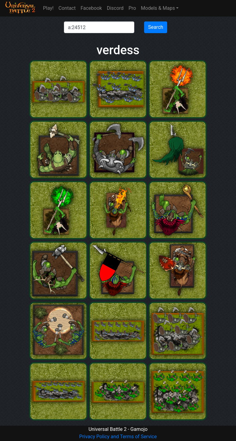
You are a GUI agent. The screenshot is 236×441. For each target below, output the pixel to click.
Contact (67, 8)
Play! (48, 8)
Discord (115, 8)
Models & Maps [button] (158, 8)
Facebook (91, 8)
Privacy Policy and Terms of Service (118, 436)
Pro (132, 8)
